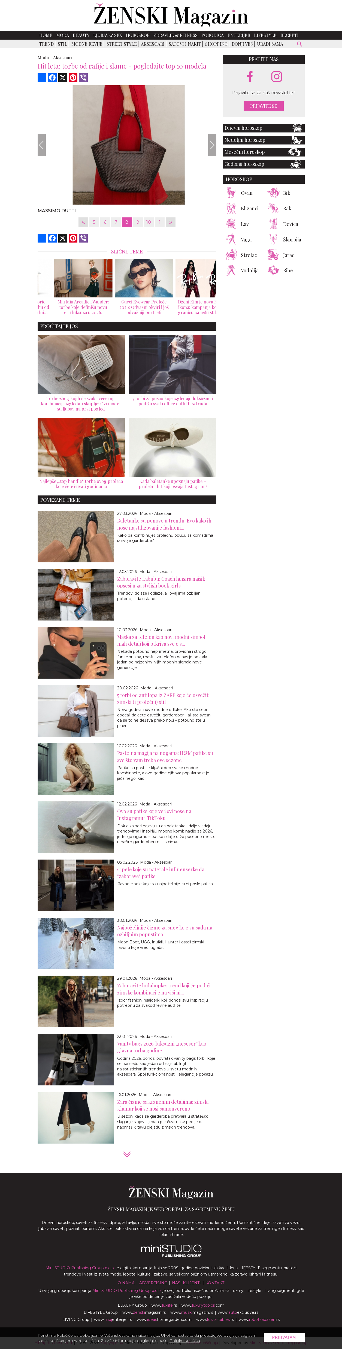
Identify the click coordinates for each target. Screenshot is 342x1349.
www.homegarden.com (164, 1319)
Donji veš (242, 44)
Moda (62, 35)
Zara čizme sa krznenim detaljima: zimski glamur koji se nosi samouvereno (163, 1105)
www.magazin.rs (144, 1312)
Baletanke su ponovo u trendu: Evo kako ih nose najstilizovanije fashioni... (164, 524)
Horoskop (138, 35)
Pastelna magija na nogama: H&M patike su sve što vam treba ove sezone (165, 756)
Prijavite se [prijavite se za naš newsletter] (263, 106)
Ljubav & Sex (107, 35)
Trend (46, 44)
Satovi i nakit (185, 44)
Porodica (212, 35)
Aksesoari (153, 44)
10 (148, 222)
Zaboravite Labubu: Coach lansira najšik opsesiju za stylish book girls (161, 582)
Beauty (81, 35)
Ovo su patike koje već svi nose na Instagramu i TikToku (154, 814)
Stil (62, 44)
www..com (202, 1305)
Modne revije (86, 44)
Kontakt (214, 1282)
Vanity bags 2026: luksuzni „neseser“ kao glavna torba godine (161, 1047)
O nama (126, 1282)
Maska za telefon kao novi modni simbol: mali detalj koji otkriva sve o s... (162, 640)
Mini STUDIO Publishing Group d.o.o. (80, 1267)
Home (45, 35)
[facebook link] (249, 77)
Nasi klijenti (186, 1282)
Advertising (153, 1282)
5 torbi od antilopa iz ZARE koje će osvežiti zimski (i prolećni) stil (163, 698)
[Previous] (42, 145)
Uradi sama (270, 44)
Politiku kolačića (185, 1340)
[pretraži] (300, 45)
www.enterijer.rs (113, 1319)
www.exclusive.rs (238, 1312)
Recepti (289, 35)
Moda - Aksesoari (156, 513)
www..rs (164, 1305)
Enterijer (239, 35)
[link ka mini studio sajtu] (171, 1255)
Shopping (216, 44)
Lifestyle (265, 35)
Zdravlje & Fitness (175, 35)
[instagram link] (277, 77)
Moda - (45, 57)
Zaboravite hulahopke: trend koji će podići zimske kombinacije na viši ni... (164, 989)
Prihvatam (284, 1337)
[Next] (212, 145)
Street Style (122, 44)
